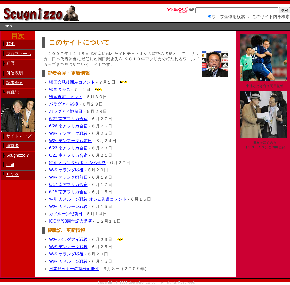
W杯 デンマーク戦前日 (70, 140)
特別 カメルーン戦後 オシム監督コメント (88, 199)
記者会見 (14, 82)
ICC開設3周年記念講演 (70, 221)
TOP (10, 44)
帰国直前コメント (65, 97)
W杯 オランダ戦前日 (68, 177)
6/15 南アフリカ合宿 (68, 192)
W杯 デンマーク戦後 (68, 133)
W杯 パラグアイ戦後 (68, 239)
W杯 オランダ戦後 (66, 170)
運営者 (12, 145)
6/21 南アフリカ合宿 (68, 155)
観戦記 (12, 92)
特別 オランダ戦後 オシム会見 (77, 162)
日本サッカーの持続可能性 (74, 268)
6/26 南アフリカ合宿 (68, 126)
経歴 (10, 63)
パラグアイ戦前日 (65, 111)
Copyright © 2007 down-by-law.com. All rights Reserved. (147, 282)
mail (10, 164)
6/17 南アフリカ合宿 (68, 184)
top (8, 26)
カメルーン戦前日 (65, 214)
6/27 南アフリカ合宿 (68, 119)
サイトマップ (18, 136)
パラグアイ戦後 (63, 104)
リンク (12, 174)
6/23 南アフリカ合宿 (68, 148)
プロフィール (18, 53)
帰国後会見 (59, 89)
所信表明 (14, 73)
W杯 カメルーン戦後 (68, 206)
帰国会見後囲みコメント (72, 82)
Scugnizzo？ (18, 155)
